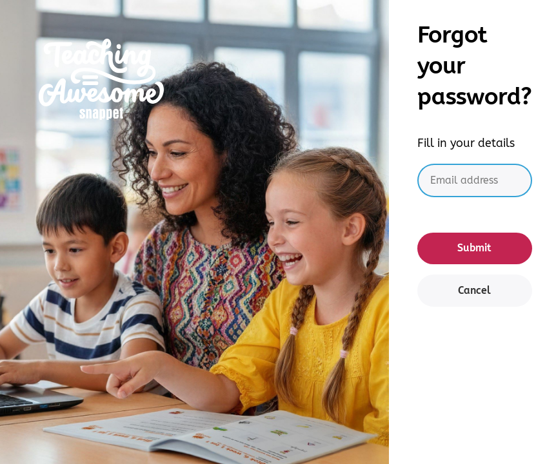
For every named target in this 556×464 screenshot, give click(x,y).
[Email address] (474, 181)
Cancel (474, 290)
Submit (474, 247)
